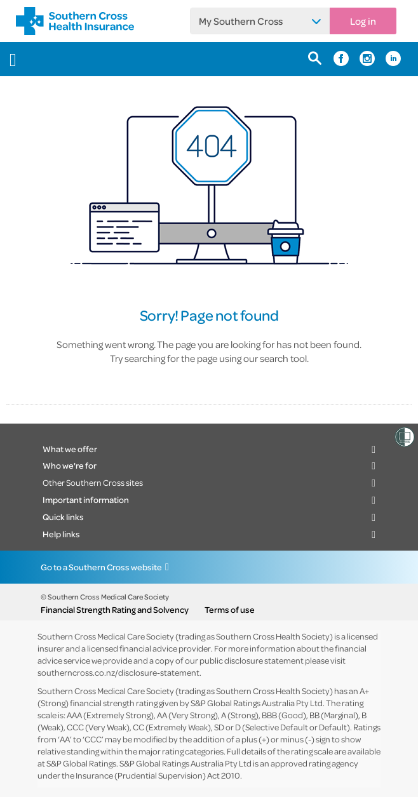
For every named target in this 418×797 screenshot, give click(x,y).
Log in (363, 21)
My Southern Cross (241, 21)
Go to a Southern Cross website (101, 567)
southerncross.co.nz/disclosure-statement (118, 672)
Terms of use (230, 609)
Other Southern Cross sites (93, 482)
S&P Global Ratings (81, 763)
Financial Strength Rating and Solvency (115, 609)
